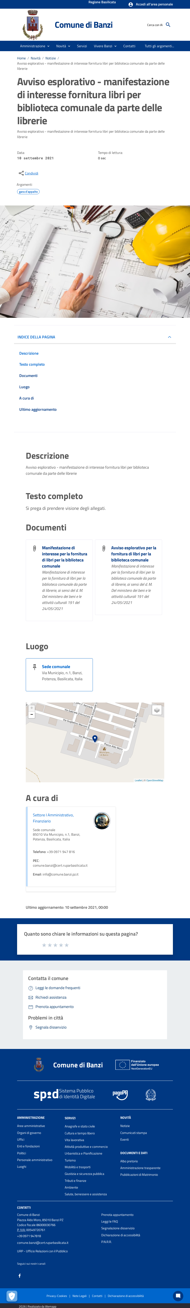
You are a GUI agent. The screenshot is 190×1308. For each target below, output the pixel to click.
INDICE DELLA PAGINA (36, 337)
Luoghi (21, 1166)
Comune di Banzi (84, 24)
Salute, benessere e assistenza (86, 1194)
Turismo (70, 1160)
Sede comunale (56, 666)
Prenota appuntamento (117, 1214)
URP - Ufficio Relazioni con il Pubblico (42, 1251)
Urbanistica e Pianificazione (83, 1153)
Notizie (50, 58)
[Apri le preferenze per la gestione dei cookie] (11, 1296)
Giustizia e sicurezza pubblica (84, 1173)
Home (21, 58)
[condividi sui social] (28, 173)
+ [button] (31, 708)
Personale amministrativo (34, 1159)
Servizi (70, 1118)
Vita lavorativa (74, 1139)
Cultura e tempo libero (80, 1133)
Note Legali (79, 1295)
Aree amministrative (31, 1125)
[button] (150, 4)
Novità (35, 58)
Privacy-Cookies (57, 1295)
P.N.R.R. (106, 1241)
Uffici (20, 1139)
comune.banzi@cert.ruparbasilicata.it (42, 1242)
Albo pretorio (129, 1161)
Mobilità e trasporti (77, 1166)
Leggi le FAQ (109, 1221)
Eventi (124, 1139)
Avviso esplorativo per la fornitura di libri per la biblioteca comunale (133, 553)
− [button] (31, 715)
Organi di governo (29, 1132)
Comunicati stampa (133, 1132)
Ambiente (71, 1187)
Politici (21, 1153)
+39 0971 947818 (29, 1235)
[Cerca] (168, 24)
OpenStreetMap (154, 780)
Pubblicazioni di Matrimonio (139, 1174)
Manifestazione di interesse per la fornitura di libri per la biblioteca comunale (64, 556)
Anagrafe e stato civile (80, 1126)
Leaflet (138, 780)
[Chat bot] (178, 1296)
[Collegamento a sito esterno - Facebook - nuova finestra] (19, 1275)
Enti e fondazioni (28, 1146)
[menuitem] (129, 46)
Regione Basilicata (102, 2)
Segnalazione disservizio (118, 1228)
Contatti (24, 1207)
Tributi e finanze (75, 1180)
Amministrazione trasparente (140, 1167)
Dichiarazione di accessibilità (120, 1235)
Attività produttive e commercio (86, 1146)
